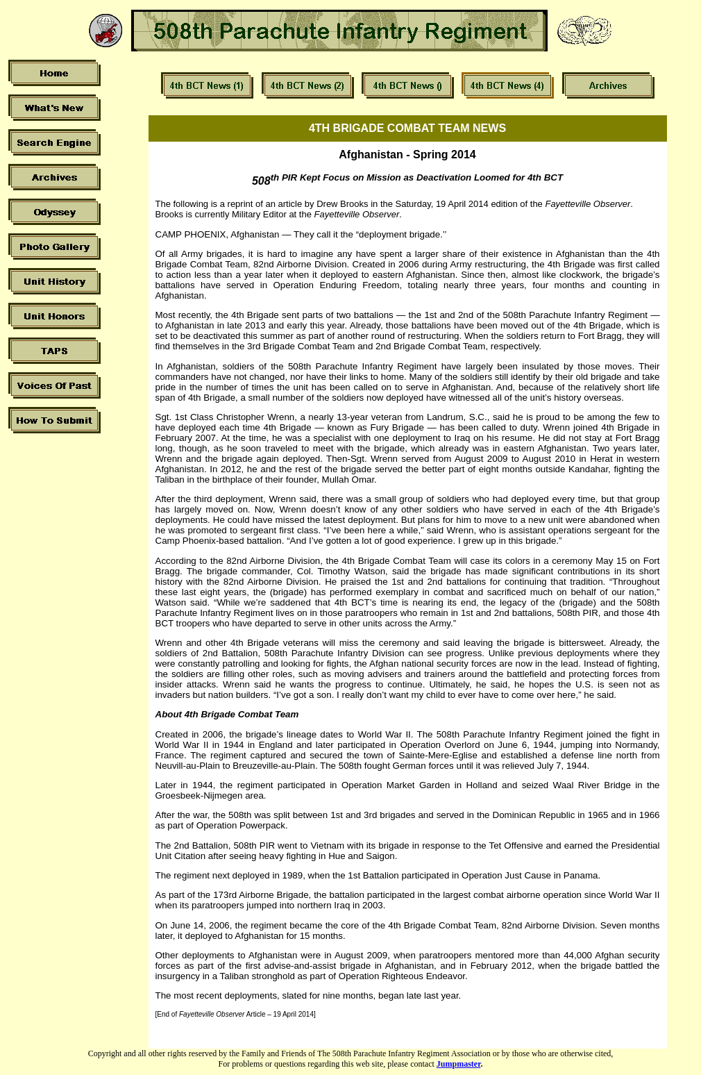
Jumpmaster (459, 1064)
